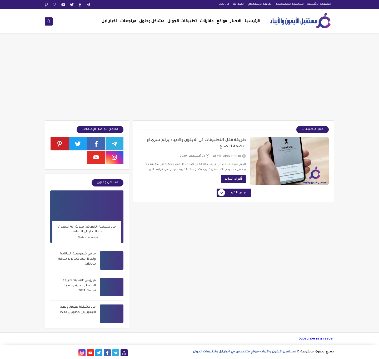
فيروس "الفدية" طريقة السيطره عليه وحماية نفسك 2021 (79, 286)
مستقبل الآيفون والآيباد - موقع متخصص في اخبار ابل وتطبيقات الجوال (244, 352)
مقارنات (206, 21)
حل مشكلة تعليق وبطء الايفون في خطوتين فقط (78, 310)
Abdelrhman (88, 237)
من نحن (224, 4)
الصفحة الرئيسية (319, 4)
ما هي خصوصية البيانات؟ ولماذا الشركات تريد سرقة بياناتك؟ (77, 259)
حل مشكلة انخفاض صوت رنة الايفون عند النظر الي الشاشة (87, 229)
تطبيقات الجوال (182, 21)
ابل (216, 156)
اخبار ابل (109, 21)
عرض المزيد (232, 193)
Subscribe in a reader (316, 339)
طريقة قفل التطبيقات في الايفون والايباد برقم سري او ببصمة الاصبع (196, 143)
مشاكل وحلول (151, 21)
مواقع (222, 21)
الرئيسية (252, 21)
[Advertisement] (189, 79)
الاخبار (235, 21)
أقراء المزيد (233, 179)
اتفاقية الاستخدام (260, 4)
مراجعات (128, 21)
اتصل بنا (239, 4)
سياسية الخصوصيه (290, 4)
